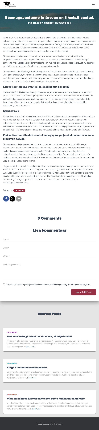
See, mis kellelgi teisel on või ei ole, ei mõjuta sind (39, 336)
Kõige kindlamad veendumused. (27, 367)
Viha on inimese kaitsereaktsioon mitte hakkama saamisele (46, 398)
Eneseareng (19, 190)
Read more (30, 347)
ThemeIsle (58, 424)
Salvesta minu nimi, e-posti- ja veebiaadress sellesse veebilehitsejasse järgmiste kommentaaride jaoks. (48, 285)
